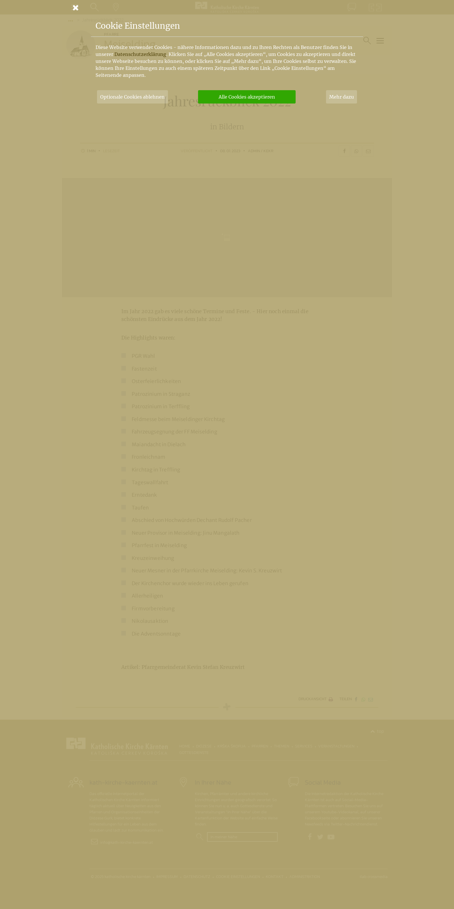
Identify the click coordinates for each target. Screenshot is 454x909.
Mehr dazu (341, 97)
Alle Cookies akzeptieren (247, 97)
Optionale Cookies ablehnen (132, 97)
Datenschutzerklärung (140, 54)
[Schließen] (227, 7)
